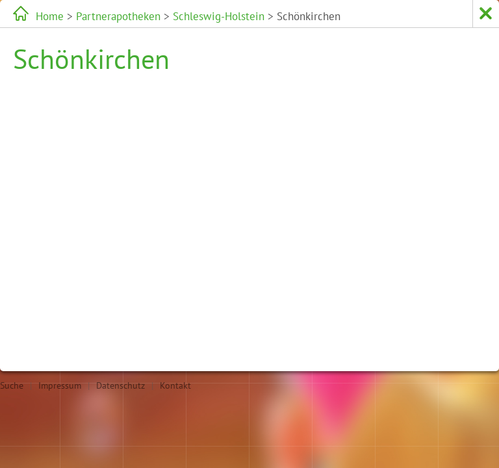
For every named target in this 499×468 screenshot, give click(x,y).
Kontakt (175, 385)
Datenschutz (120, 385)
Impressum (59, 385)
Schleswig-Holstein (218, 16)
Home (50, 16)
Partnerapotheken (118, 16)
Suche (11, 385)
